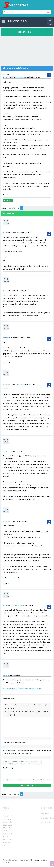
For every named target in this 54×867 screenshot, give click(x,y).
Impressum (45, 814)
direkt (5, 845)
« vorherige (12, 208)
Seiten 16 (8, 842)
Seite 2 (5, 819)
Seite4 (6, 822)
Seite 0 (5, 816)
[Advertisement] (27, 51)
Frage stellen (24, 31)
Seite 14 (5, 839)
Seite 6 (6, 825)
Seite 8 (6, 828)
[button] (9, 705)
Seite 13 (7, 837)
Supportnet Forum (17, 21)
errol (18, 337)
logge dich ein (10, 780)
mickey (18, 232)
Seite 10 (6, 831)
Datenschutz (45, 822)
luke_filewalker (20, 384)
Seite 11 (5, 834)
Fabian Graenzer (34, 860)
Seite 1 (10, 816)
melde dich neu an (22, 780)
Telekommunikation (20, 77)
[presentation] (18, 774)
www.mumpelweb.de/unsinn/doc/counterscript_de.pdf (22, 689)
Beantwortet (6, 232)
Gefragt (5, 77)
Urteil (20, 252)
